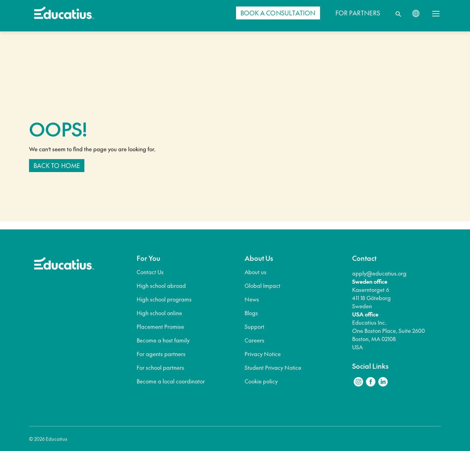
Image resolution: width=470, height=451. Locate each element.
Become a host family (163, 340)
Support (254, 326)
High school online (159, 312)
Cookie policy (261, 381)
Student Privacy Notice (273, 367)
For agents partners (161, 353)
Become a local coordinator (171, 381)
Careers (254, 340)
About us (255, 272)
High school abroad (161, 285)
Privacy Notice (263, 353)
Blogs (251, 312)
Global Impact (262, 285)
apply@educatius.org (379, 273)
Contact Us (150, 272)
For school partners (160, 367)
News (252, 299)
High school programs (164, 299)
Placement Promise (160, 326)
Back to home (56, 165)
